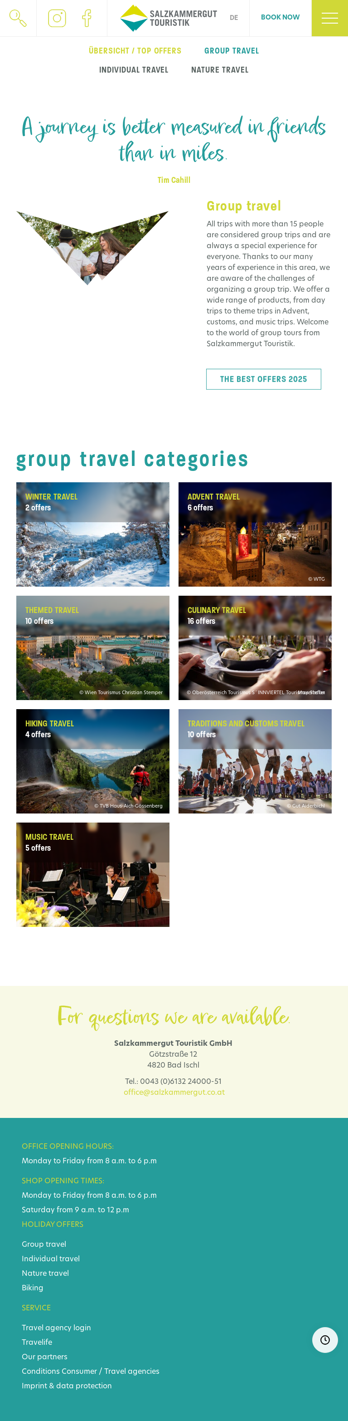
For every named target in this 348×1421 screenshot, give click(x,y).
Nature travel (45, 1274)
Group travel (44, 1245)
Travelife (37, 1343)
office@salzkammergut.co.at (174, 1093)
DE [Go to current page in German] (234, 18)
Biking (33, 1288)
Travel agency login (56, 1328)
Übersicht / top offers (135, 51)
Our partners (45, 1357)
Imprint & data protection (67, 1386)
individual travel (134, 70)
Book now (280, 18)
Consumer (79, 1372)
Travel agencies (132, 1372)
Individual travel (51, 1259)
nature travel (219, 70)
